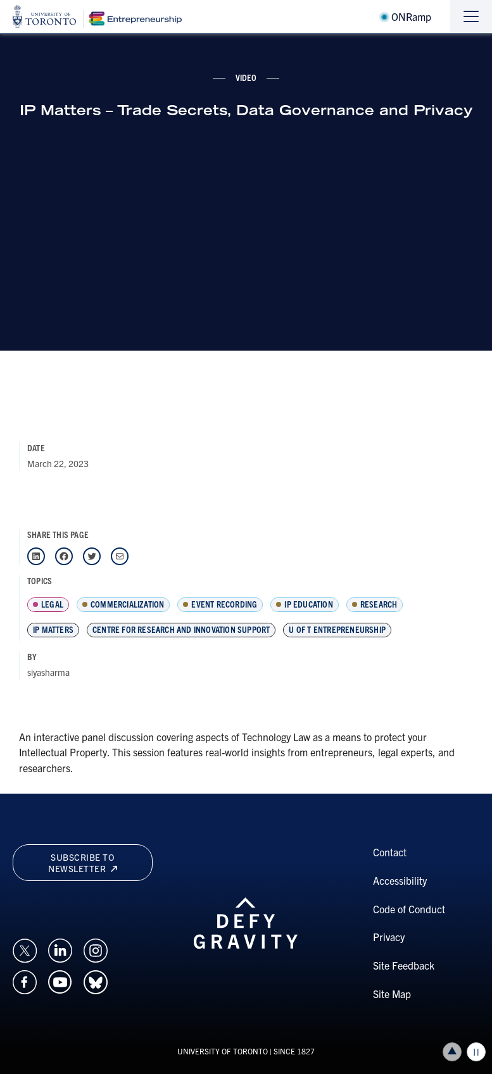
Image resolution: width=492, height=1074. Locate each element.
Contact (390, 852)
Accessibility (400, 880)
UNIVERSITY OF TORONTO (222, 1051)
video (246, 77)
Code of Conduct (409, 908)
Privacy (389, 936)
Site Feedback (403, 965)
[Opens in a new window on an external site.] (25, 948)
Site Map (392, 993)
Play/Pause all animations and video (476, 1051)
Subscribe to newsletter (82, 862)
